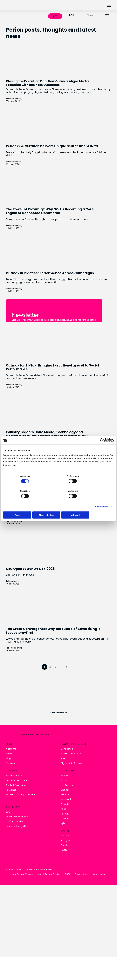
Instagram (66, 832)
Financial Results (15, 767)
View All (55, 16)
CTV (107, 15)
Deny (21, 515)
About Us (11, 740)
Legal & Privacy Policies (49, 865)
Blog (8, 750)
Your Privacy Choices (22, 865)
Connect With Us (58, 707)
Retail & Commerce (71, 745)
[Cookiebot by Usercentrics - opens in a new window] (101, 440)
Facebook (66, 836)
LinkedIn (65, 827)
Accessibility (99, 865)
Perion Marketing (14, 98)
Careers (10, 754)
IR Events (11, 781)
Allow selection (58, 515)
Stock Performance (17, 771)
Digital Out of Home (71, 754)
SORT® (64, 750)
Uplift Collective (14, 813)
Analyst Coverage (16, 776)
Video (90, 15)
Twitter (65, 841)
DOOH (72, 15)
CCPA (67, 865)
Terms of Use (81, 865)
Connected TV (69, 740)
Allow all (95, 515)
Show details (101, 507)
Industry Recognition (17, 817)
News (9, 745)
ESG (8, 803)
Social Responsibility (17, 808)
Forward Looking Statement (21, 786)
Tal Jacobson (12, 579)
